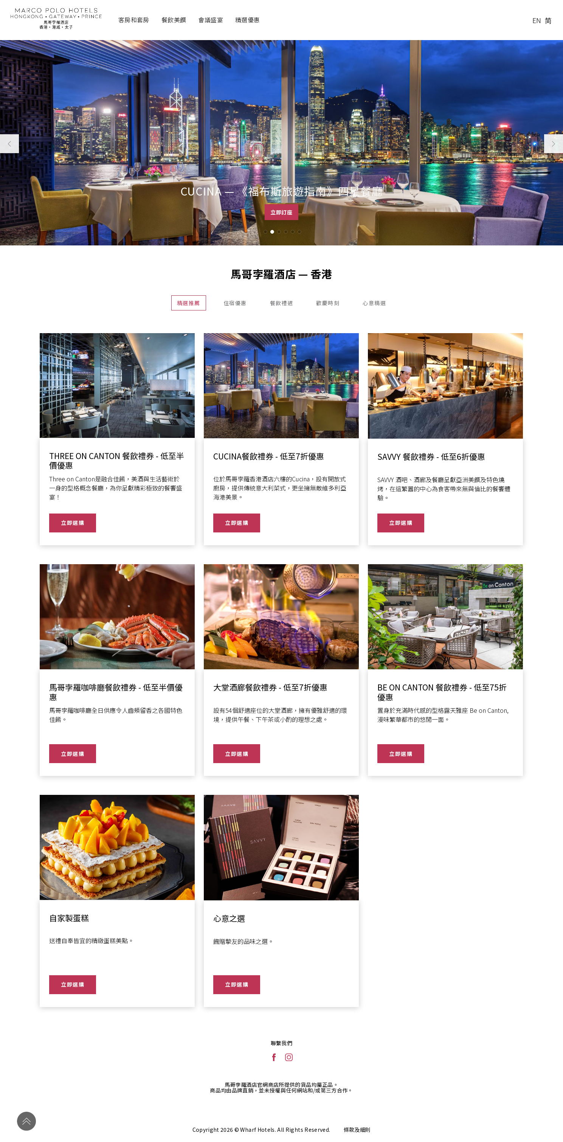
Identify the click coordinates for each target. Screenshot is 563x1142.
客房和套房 (133, 19)
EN (536, 20)
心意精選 (374, 303)
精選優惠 (247, 19)
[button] (265, 232)
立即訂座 (281, 212)
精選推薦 (188, 303)
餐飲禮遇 (281, 303)
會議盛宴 (210, 19)
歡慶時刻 (328, 303)
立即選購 (72, 522)
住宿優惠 (235, 303)
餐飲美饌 (173, 19)
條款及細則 (357, 1129)
